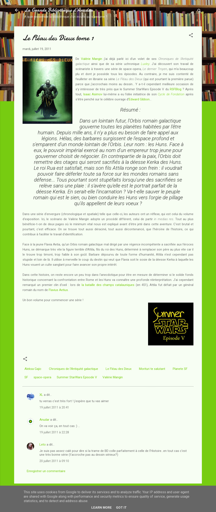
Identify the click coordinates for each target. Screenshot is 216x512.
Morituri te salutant (152, 369)
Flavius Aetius (58, 290)
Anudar (44, 420)
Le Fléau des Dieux (118, 369)
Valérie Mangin (91, 59)
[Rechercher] (199, 11)
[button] (190, 36)
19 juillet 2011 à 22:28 (54, 432)
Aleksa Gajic (32, 369)
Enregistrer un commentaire (46, 471)
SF (26, 377)
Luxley (145, 64)
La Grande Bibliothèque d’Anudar (58, 10)
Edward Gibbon (139, 99)
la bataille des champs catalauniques (108, 285)
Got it (121, 507)
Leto (42, 444)
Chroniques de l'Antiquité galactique (73, 369)
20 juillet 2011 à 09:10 (54, 461)
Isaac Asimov (93, 94)
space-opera (42, 377)
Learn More (101, 507)
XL (41, 395)
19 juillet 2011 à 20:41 (54, 407)
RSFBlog (175, 89)
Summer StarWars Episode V (77, 377)
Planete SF (180, 369)
